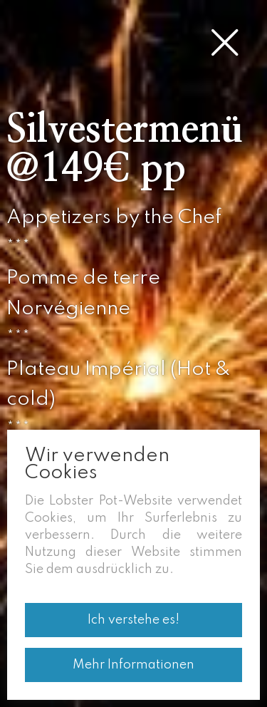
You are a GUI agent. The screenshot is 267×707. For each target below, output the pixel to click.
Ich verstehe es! (133, 620)
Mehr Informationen (133, 665)
